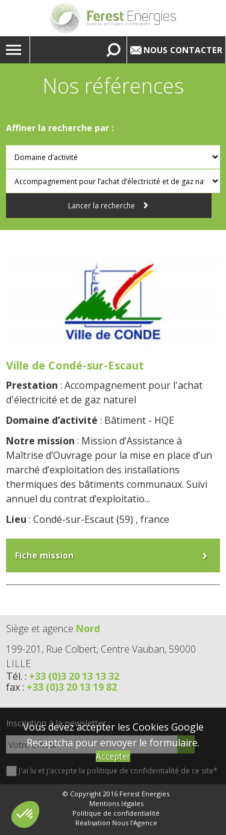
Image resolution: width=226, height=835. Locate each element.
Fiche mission (44, 555)
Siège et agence (53, 628)
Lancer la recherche (102, 205)
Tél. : (62, 676)
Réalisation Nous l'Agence (116, 823)
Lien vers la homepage (113, 18)
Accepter (113, 756)
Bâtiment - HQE (139, 420)
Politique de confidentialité (116, 813)
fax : (61, 687)
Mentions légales (116, 803)
